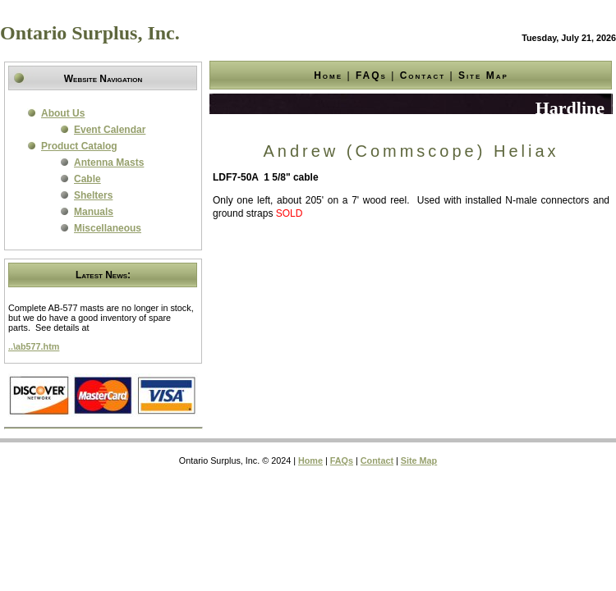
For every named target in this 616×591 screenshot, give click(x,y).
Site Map (483, 75)
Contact (422, 75)
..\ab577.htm (33, 346)
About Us (63, 113)
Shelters (93, 195)
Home (328, 75)
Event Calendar (109, 129)
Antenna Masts (109, 162)
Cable (87, 179)
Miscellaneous (107, 228)
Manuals (93, 212)
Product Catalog (79, 146)
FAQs (371, 75)
